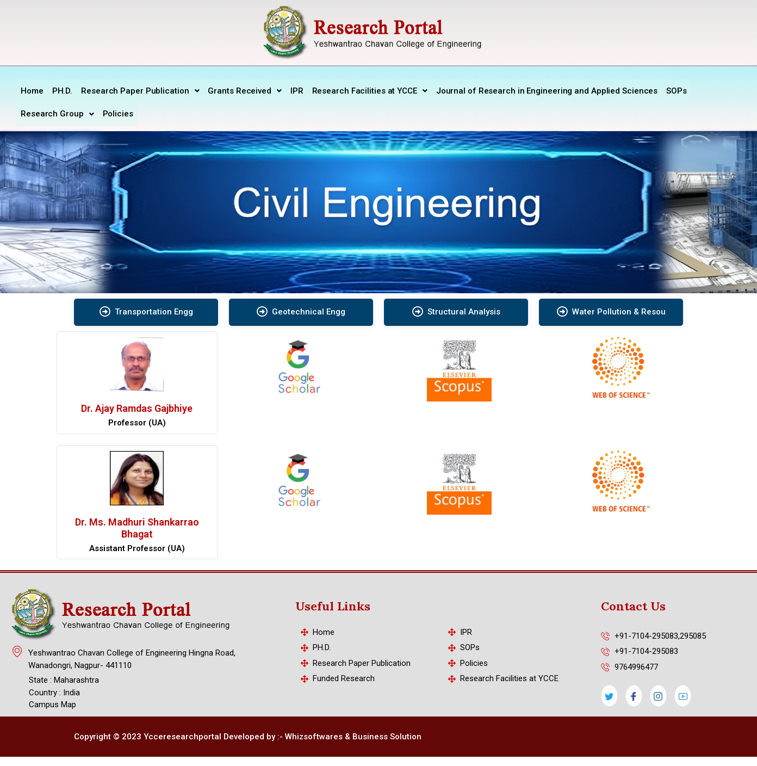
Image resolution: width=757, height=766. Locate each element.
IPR (296, 90)
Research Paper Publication (140, 90)
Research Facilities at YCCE (369, 90)
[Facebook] (633, 694)
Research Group (57, 113)
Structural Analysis (456, 310)
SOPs (676, 90)
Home (32, 90)
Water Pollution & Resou (611, 310)
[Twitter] (609, 694)
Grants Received (244, 90)
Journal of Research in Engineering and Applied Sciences (547, 90)
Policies (118, 113)
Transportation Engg (146, 310)
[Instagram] (658, 694)
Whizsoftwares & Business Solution (353, 735)
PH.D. (62, 90)
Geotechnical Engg (301, 310)
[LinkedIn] (682, 694)
